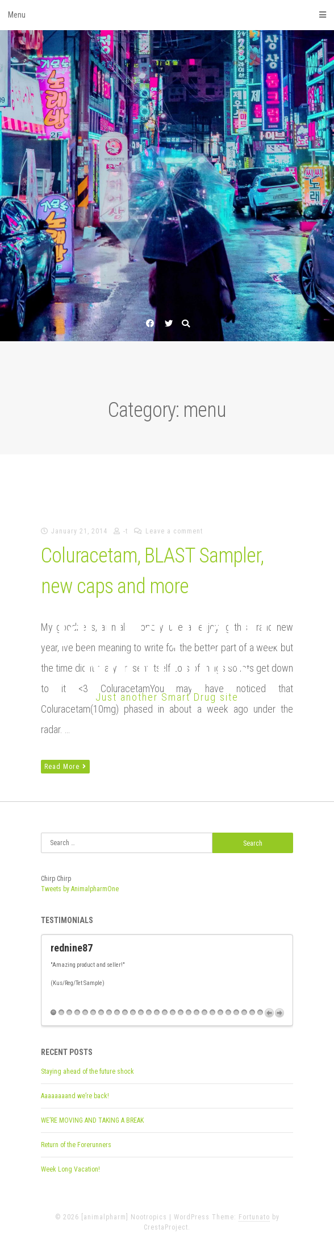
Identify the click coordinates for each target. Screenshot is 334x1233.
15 (165, 1003)
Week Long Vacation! (70, 1160)
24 (236, 1003)
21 (212, 1003)
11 (133, 1003)
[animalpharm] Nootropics (167, 645)
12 (141, 1003)
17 (180, 1003)
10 (125, 1003)
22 (220, 1003)
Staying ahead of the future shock (87, 1062)
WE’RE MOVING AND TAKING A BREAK (92, 1111)
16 (173, 1003)
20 (204, 1003)
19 (196, 1003)
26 (252, 1003)
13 (149, 1003)
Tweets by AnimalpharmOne (80, 889)
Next (279, 1003)
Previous (269, 1003)
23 (228, 1003)
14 (157, 1003)
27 (260, 1003)
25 (244, 1003)
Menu (167, 14)
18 (188, 1003)
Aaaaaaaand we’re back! (75, 1086)
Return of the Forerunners (76, 1135)
